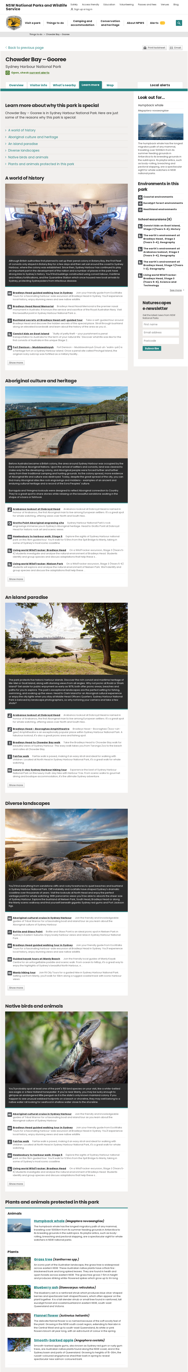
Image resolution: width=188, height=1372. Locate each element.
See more (176, 290)
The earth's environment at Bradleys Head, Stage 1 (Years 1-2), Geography (163, 265)
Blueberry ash (46, 1287)
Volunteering (127, 4)
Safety (74, 4)
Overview (16, 85)
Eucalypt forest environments (163, 203)
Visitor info (38, 85)
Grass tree (43, 1259)
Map (110, 85)
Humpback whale (49, 1221)
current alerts (39, 72)
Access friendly (90, 4)
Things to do (35, 34)
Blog (176, 4)
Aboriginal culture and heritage (33, 137)
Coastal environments (158, 197)
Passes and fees (147, 4)
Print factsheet (156, 47)
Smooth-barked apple (53, 1340)
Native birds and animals (28, 157)
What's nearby (64, 85)
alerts (160, 85)
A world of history (22, 130)
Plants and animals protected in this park (41, 164)
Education (109, 4)
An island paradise (23, 144)
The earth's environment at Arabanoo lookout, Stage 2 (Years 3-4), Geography (161, 252)
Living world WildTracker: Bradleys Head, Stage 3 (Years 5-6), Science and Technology (160, 280)
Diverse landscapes (23, 150)
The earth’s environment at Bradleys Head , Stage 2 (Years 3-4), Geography (161, 239)
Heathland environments (160, 209)
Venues (165, 4)
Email (177, 47)
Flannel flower (46, 1315)
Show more (16, 362)
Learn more (90, 85)
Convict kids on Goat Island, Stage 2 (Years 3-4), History (161, 227)
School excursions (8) (155, 219)
